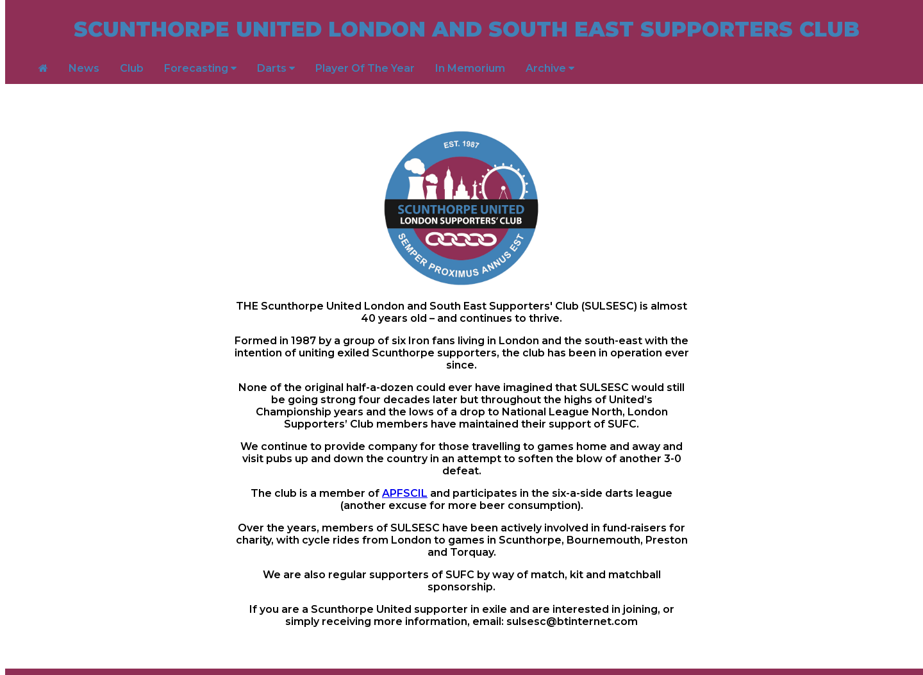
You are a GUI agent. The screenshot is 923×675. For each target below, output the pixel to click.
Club (132, 68)
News (84, 68)
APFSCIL (405, 493)
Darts (276, 68)
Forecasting (200, 68)
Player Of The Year (365, 68)
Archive (550, 68)
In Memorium (470, 68)
